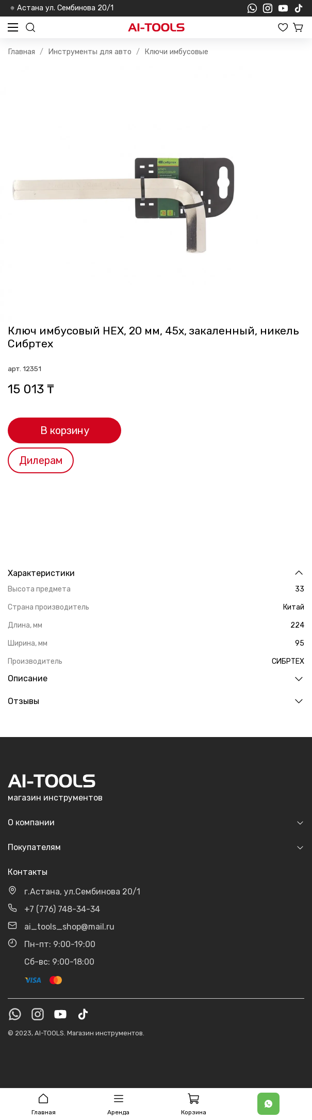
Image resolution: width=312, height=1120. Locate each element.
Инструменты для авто (90, 51)
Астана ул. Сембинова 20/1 (61, 8)
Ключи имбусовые (176, 51)
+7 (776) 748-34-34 (62, 909)
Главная (21, 51)
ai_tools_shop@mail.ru (69, 927)
